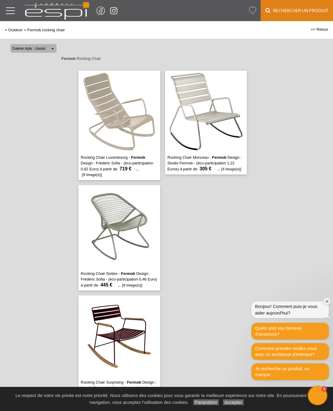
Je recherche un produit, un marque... (282, 371)
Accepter (233, 402)
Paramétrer (206, 402)
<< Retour (319, 29)
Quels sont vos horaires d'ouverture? (278, 331)
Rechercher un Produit (296, 10)
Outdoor (15, 30)
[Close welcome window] (327, 301)
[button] (317, 395)
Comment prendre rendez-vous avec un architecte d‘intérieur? (286, 351)
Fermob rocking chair (46, 30)
